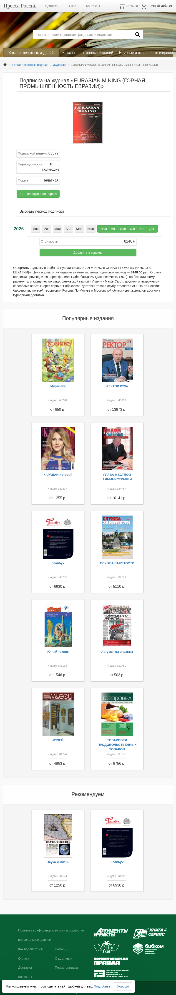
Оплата (23, 958)
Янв (35, 229)
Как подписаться (30, 949)
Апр (68, 229)
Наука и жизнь (58, 862)
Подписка (52, 6)
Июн (91, 229)
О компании (63, 958)
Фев (47, 229)
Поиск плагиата (66, 967)
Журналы (59, 64)
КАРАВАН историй (58, 475)
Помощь (61, 949)
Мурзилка (58, 386)
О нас (73, 6)
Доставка (25, 967)
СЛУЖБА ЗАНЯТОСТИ (117, 563)
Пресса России (20, 6)
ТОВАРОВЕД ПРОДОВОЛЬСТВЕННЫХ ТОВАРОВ (117, 744)
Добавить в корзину (88, 252)
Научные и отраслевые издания (146, 53)
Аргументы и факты (117, 652)
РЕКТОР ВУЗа (117, 386)
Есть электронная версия (38, 194)
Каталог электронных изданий (87, 53)
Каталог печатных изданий (31, 53)
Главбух (58, 563)
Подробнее (102, 986)
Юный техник (58, 652)
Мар (57, 229)
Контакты (93, 6)
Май (79, 229)
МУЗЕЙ (58, 740)
